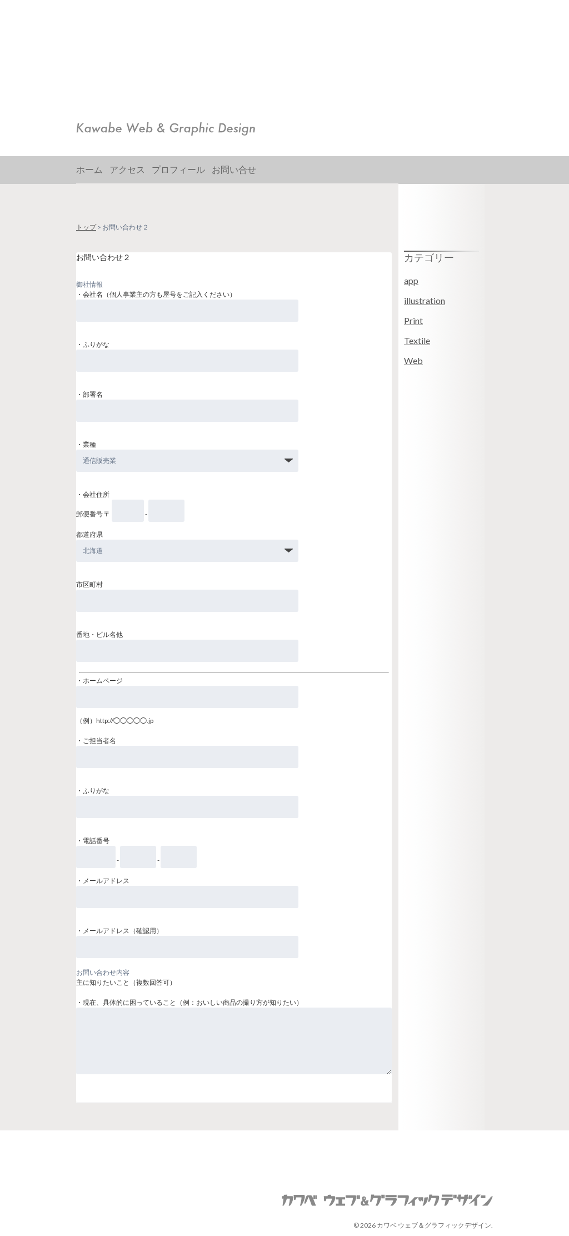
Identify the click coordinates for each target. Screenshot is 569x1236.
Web (413, 360)
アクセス (127, 169)
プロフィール (178, 169)
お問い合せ (234, 169)
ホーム (89, 169)
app (411, 280)
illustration (424, 300)
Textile (417, 340)
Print (413, 320)
